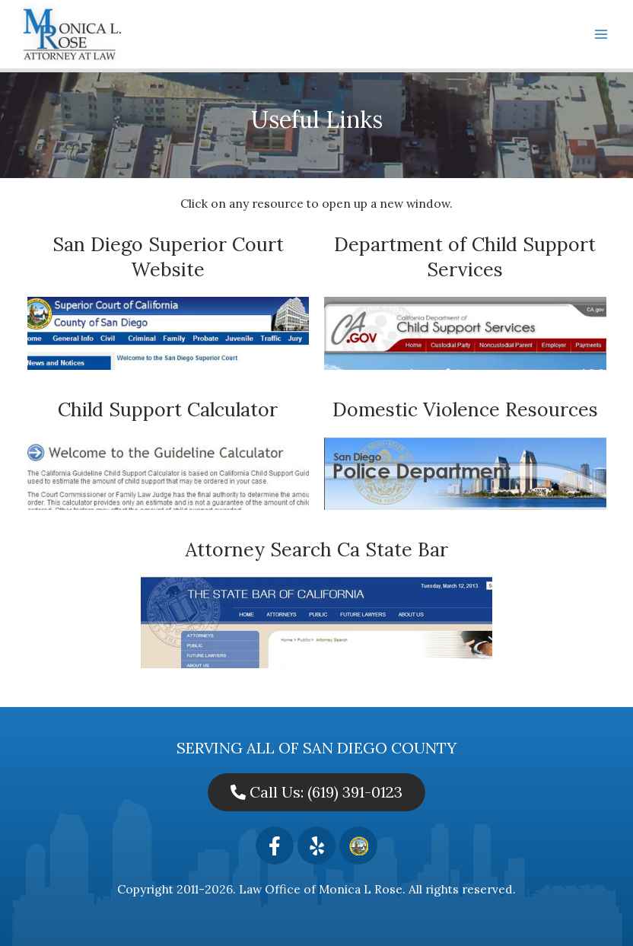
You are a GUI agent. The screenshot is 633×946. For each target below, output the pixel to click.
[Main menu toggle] (601, 34)
